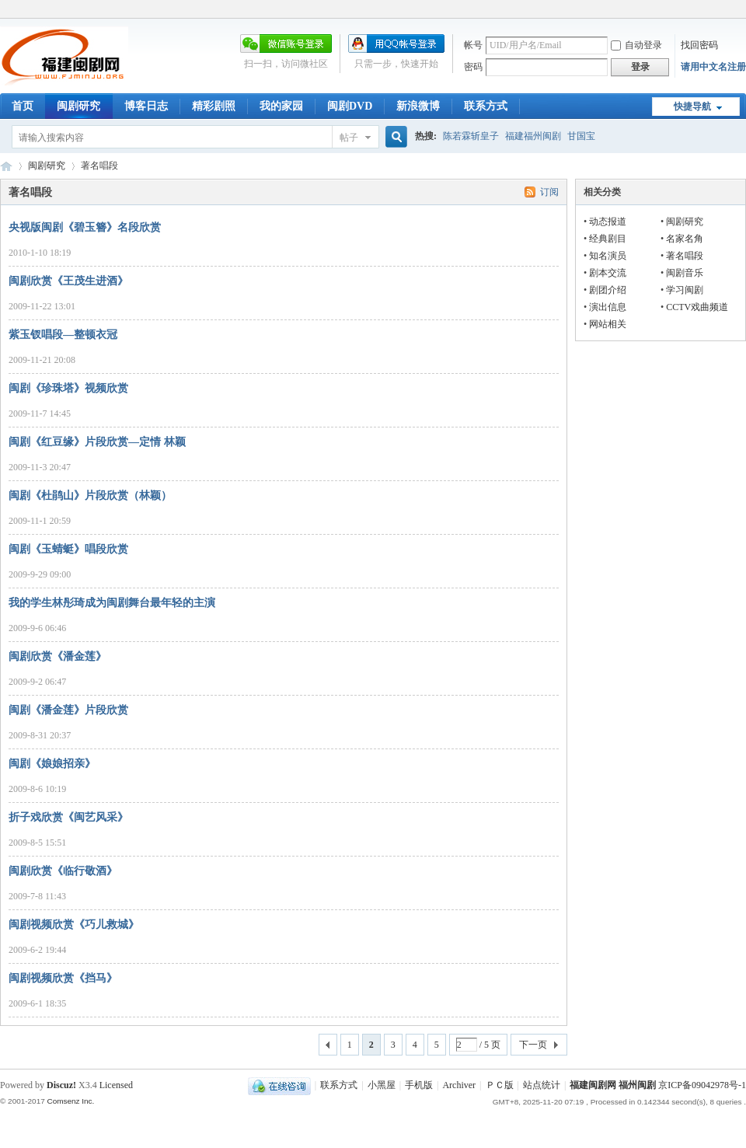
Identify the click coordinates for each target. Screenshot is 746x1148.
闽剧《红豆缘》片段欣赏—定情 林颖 (97, 442)
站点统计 (541, 1085)
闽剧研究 (78, 106)
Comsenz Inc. (70, 1101)
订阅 (549, 192)
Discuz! (61, 1085)
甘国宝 (581, 136)
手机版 (419, 1085)
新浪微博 (418, 106)
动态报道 (607, 221)
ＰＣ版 (500, 1085)
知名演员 (607, 255)
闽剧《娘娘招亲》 (52, 763)
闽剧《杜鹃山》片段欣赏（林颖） (90, 495)
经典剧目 (607, 238)
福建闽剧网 (6, 166)
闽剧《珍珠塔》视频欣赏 (68, 388)
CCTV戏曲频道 (697, 307)
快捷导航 (692, 106)
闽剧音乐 (684, 272)
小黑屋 (382, 1085)
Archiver (459, 1085)
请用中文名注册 (713, 66)
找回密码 (699, 45)
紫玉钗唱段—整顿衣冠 (63, 334)
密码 (473, 66)
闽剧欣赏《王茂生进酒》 (68, 281)
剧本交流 (607, 272)
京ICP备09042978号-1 (702, 1085)
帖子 (349, 137)
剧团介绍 (607, 289)
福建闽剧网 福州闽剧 (613, 1085)
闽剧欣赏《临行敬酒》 (63, 871)
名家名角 (684, 238)
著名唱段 (684, 255)
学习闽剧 (684, 289)
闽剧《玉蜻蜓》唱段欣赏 (68, 549)
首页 (22, 106)
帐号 (473, 45)
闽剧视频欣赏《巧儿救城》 (74, 924)
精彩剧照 (213, 106)
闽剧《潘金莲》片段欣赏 (68, 710)
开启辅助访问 (742, 11)
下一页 (533, 1044)
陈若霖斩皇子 (471, 136)
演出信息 (607, 307)
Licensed (116, 1085)
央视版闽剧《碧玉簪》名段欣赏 (85, 227)
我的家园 (281, 106)
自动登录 (636, 45)
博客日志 (146, 106)
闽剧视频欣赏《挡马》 (63, 978)
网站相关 (607, 324)
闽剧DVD (349, 106)
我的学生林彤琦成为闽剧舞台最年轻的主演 (112, 603)
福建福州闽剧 (533, 136)
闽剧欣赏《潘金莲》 (57, 656)
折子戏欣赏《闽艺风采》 (68, 817)
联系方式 (485, 106)
